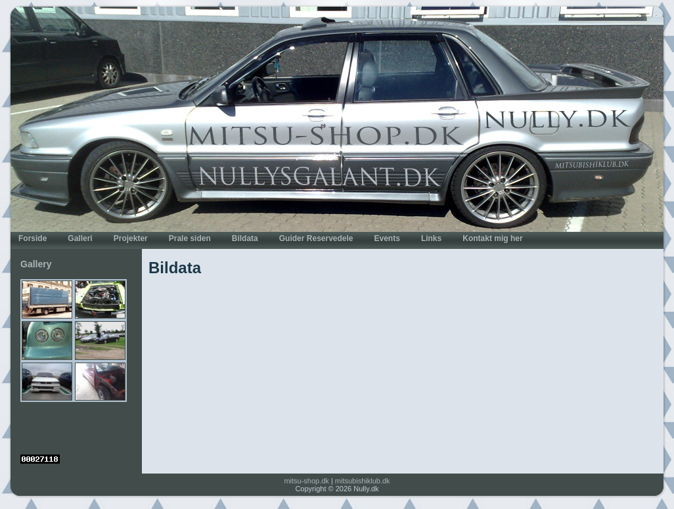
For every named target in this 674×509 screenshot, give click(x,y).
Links (431, 238)
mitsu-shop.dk (306, 481)
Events (387, 238)
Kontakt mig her (492, 238)
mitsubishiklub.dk (362, 481)
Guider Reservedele (316, 238)
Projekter (131, 238)
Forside (32, 238)
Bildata (245, 238)
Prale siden (190, 238)
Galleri (80, 238)
